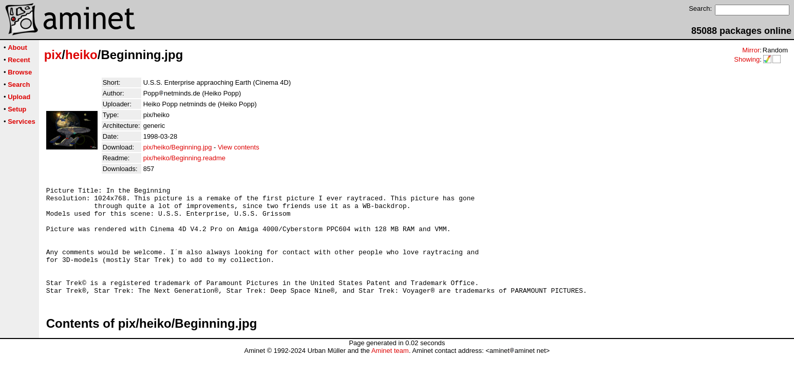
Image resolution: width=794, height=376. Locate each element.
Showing (747, 59)
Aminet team (390, 372)
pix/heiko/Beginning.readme (184, 158)
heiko (81, 55)
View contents (238, 147)
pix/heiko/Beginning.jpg (177, 147)
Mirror (751, 50)
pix (53, 55)
